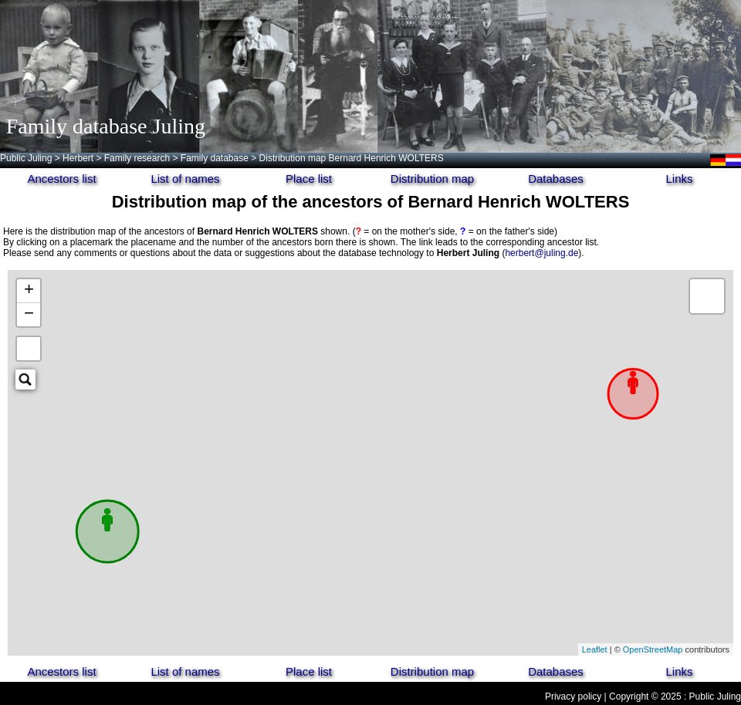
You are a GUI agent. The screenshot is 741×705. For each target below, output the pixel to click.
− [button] (29, 314)
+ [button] (29, 290)
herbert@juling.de (541, 253)
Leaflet (594, 649)
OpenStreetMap (653, 649)
